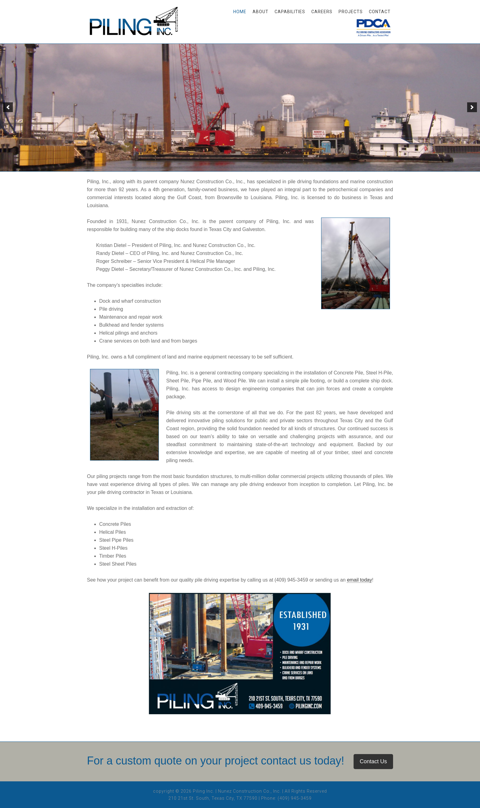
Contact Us (373, 761)
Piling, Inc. (136, 24)
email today (359, 579)
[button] (8, 107)
